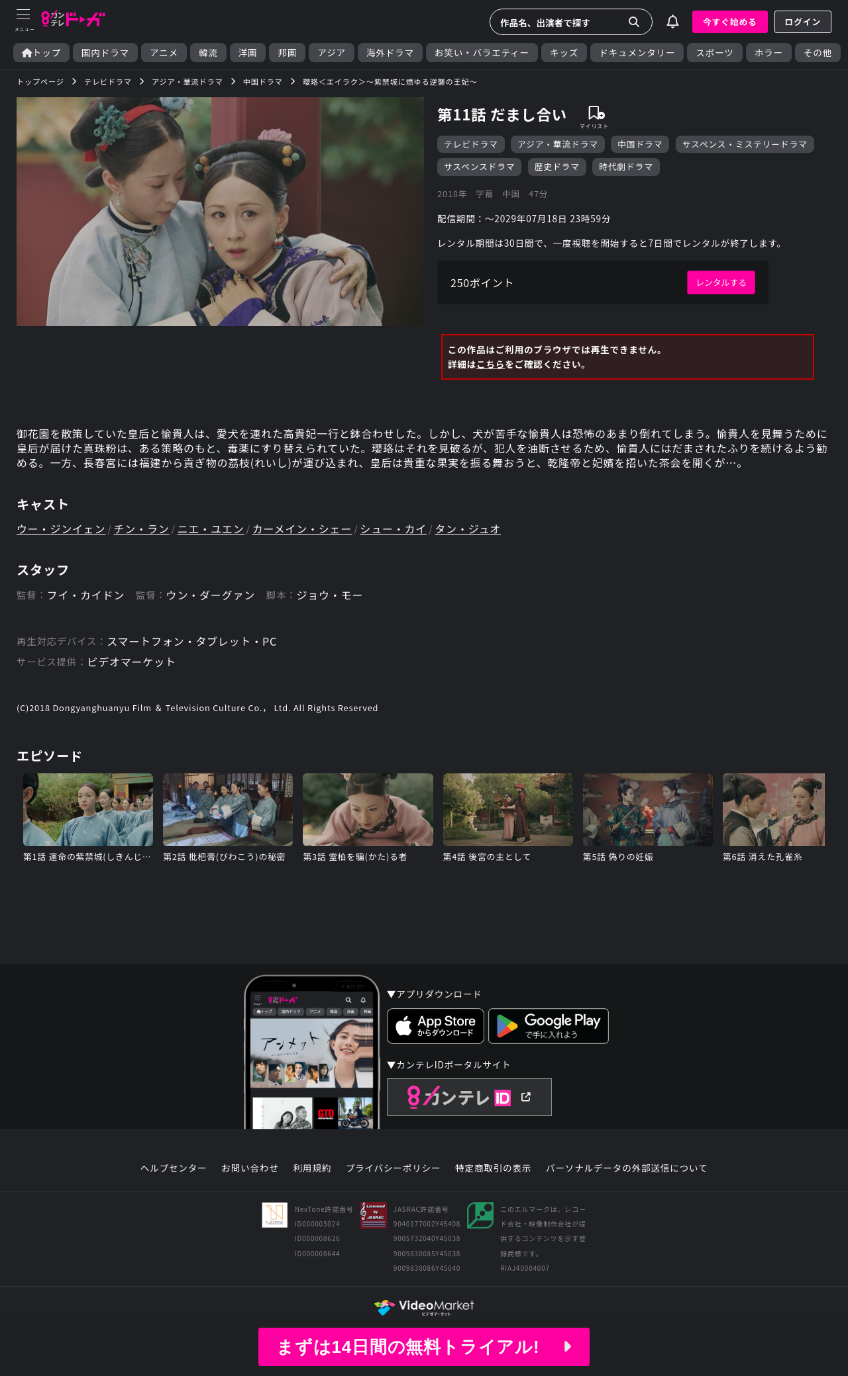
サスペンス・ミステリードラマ (745, 144)
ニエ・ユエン (211, 528)
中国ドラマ (639, 144)
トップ (41, 52)
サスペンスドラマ (479, 166)
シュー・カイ (393, 528)
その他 (818, 52)
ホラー (769, 52)
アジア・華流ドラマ (557, 144)
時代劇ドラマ (626, 166)
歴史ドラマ (557, 166)
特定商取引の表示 (493, 1168)
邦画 (287, 52)
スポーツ (714, 52)
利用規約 (312, 1168)
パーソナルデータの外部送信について (627, 1168)
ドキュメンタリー (637, 52)
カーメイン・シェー (302, 528)
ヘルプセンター (173, 1168)
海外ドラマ (390, 52)
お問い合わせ (249, 1168)
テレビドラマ (471, 144)
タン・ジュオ (468, 528)
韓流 (208, 52)
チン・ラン (142, 528)
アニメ (164, 52)
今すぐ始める (730, 21)
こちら (490, 363)
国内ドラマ (105, 52)
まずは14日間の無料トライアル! (424, 1347)
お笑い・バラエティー (482, 52)
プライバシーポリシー (393, 1168)
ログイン (803, 21)
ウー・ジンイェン (61, 528)
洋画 (248, 52)
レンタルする (721, 282)
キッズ (564, 52)
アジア (331, 52)
